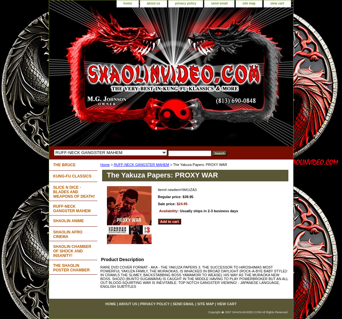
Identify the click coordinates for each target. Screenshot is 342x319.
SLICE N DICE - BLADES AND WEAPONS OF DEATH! (74, 192)
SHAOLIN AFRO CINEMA (68, 234)
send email (219, 3)
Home (105, 165)
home (127, 3)
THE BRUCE (64, 165)
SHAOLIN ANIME (68, 221)
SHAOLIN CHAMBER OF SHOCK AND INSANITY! (72, 251)
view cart (277, 3)
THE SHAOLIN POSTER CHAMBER (71, 267)
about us (153, 3)
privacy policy (186, 3)
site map (249, 3)
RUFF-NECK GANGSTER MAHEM (141, 165)
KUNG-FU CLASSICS (72, 176)
